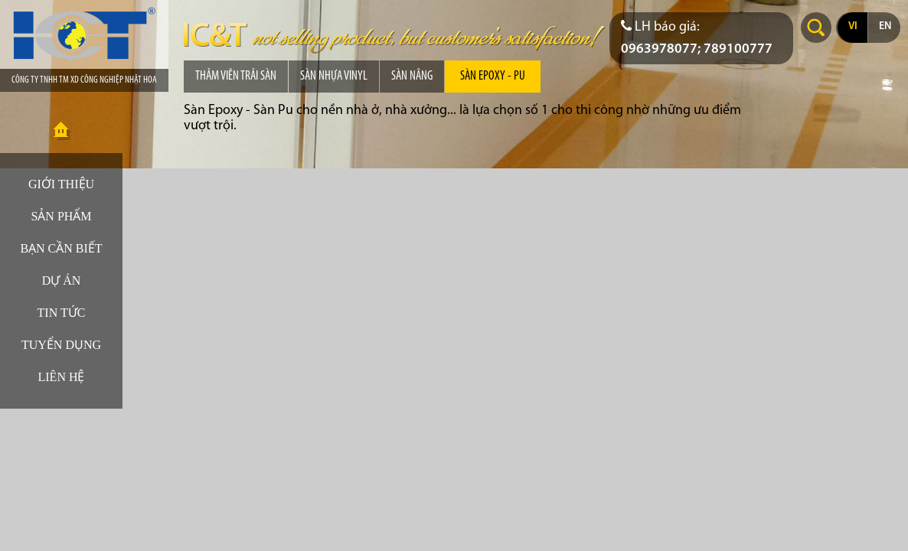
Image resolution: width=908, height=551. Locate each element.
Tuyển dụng (61, 344)
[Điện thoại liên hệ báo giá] (701, 38)
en (885, 26)
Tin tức (62, 312)
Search (816, 27)
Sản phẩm (61, 216)
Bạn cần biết (61, 248)
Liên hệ (61, 376)
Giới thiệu (61, 184)
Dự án (61, 280)
